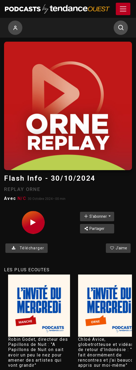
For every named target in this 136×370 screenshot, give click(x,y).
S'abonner (95, 216)
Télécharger (26, 248)
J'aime (118, 248)
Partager (94, 228)
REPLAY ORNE (22, 189)
